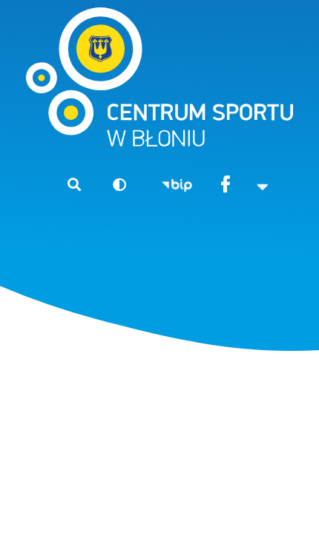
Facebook (225, 185)
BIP (177, 185)
